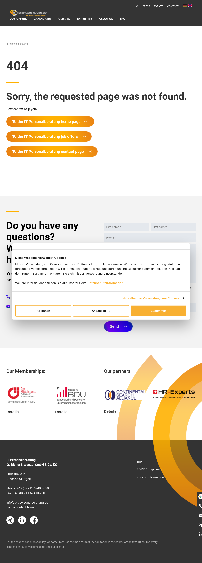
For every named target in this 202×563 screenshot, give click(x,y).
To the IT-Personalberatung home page (46, 121)
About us (106, 19)
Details (12, 412)
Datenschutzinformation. (105, 282)
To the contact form (20, 507)
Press (146, 6)
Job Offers (18, 19)
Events (158, 6)
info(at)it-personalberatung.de (27, 502)
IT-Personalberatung (17, 43)
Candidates (42, 19)
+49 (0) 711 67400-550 (33, 488)
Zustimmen (158, 310)
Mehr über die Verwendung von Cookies (150, 298)
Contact (173, 6)
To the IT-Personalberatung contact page (48, 151)
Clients (64, 19)
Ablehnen (43, 310)
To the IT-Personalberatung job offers (45, 136)
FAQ (122, 19)
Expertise (84, 19)
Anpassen (101, 310)
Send (114, 326)
